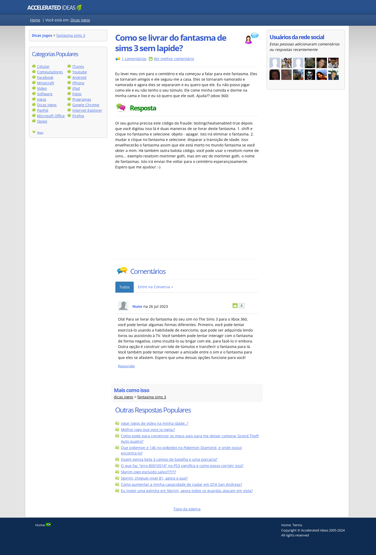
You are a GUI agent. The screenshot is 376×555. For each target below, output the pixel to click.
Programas (81, 99)
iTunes (78, 66)
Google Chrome (85, 104)
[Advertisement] (161, 220)
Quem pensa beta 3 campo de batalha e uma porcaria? (169, 459)
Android (79, 77)
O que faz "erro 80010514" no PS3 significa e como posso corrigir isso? (182, 465)
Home (35, 19)
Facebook (45, 77)
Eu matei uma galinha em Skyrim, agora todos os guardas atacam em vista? (187, 490)
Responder (126, 366)
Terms (297, 525)
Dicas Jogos (80, 19)
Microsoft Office (51, 115)
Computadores (50, 71)
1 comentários (134, 58)
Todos (124, 287)
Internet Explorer (87, 110)
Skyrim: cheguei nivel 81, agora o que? (154, 478)
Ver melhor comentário (174, 58)
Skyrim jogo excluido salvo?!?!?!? (148, 471)
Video (42, 88)
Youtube (79, 71)
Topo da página (187, 508)
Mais (40, 132)
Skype (42, 121)
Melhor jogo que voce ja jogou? (148, 429)
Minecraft (45, 82)
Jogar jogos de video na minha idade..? (154, 423)
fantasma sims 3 (70, 35)
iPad (76, 88)
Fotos (76, 93)
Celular (43, 66)
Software (44, 93)
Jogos (41, 99)
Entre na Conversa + (155, 286)
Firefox (78, 115)
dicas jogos (123, 396)
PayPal (42, 110)
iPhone (78, 82)
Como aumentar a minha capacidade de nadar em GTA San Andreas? (181, 484)
